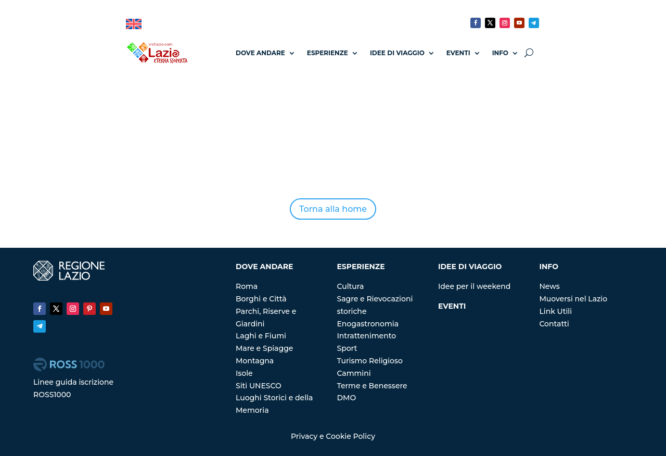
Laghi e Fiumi (261, 335)
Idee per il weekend (474, 286)
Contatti (554, 323)
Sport (347, 348)
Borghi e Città (261, 298)
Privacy (304, 436)
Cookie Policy (350, 436)
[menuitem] (134, 24)
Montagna (255, 360)
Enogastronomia (368, 323)
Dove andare (260, 53)
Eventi (458, 53)
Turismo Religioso (369, 360)
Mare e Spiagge (264, 348)
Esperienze (327, 53)
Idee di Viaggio (397, 53)
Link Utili (555, 311)
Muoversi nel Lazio (573, 298)
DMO (346, 397)
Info (500, 53)
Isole (244, 373)
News (549, 286)
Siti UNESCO (258, 385)
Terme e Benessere (372, 385)
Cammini (353, 373)
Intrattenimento (366, 335)
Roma (247, 286)
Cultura (350, 286)
